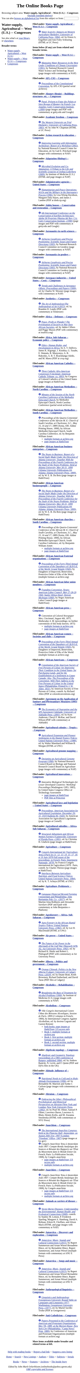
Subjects (61, 1356)
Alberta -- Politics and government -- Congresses (50, 962)
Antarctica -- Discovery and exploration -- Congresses (53, 1233)
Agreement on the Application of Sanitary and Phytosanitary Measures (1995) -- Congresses (55, 701)
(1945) (58, 566)
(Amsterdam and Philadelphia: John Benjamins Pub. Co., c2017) (57, 897)
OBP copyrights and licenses (39, 1369)
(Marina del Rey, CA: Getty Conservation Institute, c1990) (57, 217)
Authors (42, 1356)
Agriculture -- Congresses (58, 847)
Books (16, 1361)
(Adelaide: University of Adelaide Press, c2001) (57, 712)
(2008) (58, 1211)
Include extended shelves (40, 15)
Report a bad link (41, 1352)
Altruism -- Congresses (56, 1094)
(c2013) (53, 305)
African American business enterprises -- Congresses (52, 447)
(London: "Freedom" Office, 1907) (58, 1134)
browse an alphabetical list (26, 18)
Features (34, 1361)
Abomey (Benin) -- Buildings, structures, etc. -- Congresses (53, 95)
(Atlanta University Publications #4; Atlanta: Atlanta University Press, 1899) (58, 463)
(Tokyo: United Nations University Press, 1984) (56, 876)
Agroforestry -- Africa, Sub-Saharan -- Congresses (53, 916)
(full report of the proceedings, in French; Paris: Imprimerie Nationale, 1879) (58, 857)
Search (18, 1356)
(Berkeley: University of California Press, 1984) (56, 34)
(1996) (58, 192)
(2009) (57, 170)
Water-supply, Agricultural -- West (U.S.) (16, 53)
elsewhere (8, 41)
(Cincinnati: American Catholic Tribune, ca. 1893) (54, 374)
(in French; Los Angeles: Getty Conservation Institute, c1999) (57, 105)
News (24, 1361)
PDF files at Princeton (54, 798)
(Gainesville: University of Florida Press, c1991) (57, 836)
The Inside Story (59, 1361)
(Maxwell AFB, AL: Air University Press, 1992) (58, 946)
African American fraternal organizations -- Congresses (53, 557)
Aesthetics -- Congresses (57, 298)
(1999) (57, 287)
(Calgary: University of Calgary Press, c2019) (57, 972)
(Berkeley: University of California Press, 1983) (57, 125)
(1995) (57, 242)
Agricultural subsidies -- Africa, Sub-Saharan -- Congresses (55, 827)
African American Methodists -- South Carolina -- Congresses (55, 411)
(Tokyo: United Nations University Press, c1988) (57, 738)
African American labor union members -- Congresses (54, 583)
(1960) (57, 594)
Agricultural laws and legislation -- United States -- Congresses (55, 804)
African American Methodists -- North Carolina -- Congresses (55, 388)
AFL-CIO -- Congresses (57, 78)
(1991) (58, 65)
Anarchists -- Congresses (57, 1170)
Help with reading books (19, 1352)
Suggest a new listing (62, 1352)
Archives (44, 1361)
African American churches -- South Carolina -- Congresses (54, 520)
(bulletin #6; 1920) (58, 813)
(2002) (58, 144)
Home (9, 1356)
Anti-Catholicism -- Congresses (60, 1315)
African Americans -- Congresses (61, 660)
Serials (71, 1356)
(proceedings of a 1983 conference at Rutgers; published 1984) (56, 1058)
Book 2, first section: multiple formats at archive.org (58, 1038)
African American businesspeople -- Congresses (48, 484)
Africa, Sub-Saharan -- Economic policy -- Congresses (50, 338)
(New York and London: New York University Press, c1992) (57, 1104)
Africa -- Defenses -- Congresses (61, 316)
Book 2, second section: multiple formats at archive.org (59, 1043)
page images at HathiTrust (56, 441)
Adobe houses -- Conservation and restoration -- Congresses (54, 206)
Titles (51, 1356)
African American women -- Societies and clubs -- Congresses (53, 635)
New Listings (30, 1356)
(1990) (57, 994)
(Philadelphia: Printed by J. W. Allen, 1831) (58, 677)
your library (24, 38)
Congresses (12, 64)
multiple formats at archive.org (58, 439)
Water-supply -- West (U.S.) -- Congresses (17, 59)
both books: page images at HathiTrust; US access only (57, 1027)
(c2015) (54, 1241)
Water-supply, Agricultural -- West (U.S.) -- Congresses (54, 25)
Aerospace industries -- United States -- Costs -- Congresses (54, 279)
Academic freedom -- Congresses (61, 117)
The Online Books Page (40, 5)
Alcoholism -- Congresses (57, 1005)
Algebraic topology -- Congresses (61, 1050)
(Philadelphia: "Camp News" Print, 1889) (58, 1325)
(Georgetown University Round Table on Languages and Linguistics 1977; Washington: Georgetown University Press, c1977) (57, 1302)
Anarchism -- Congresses (57, 1125)
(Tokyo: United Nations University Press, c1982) (56, 925)
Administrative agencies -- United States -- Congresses (52, 183)
